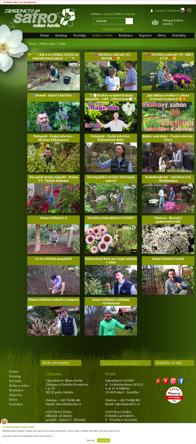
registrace (160, 10)
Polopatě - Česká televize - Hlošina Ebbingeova (53, 138)
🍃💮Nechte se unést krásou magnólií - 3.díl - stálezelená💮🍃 (111, 97)
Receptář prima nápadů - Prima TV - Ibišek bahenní (53, 179)
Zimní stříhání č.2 (53, 218)
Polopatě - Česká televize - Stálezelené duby (111, 138)
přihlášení (174, 10)
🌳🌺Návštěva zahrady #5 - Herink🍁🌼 (111, 56)
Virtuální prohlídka (120, 363)
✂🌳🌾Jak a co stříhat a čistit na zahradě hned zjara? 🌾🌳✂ (53, 56)
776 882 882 (129, 14)
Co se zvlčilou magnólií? (53, 259)
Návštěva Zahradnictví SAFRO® (111, 218)
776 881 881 (108, 14)
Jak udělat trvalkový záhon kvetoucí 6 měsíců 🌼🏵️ (168, 97)
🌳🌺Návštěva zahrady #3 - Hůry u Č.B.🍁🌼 (168, 56)
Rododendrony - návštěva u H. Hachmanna (168, 179)
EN (188, 9)
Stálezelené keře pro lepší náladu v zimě (111, 260)
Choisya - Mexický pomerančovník (168, 220)
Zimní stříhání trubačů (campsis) (53, 300)
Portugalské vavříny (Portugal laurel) (110, 179)
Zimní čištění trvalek (168, 259)
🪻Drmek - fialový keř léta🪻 (53, 95)
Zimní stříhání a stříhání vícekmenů (111, 301)
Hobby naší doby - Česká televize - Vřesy (168, 138)
